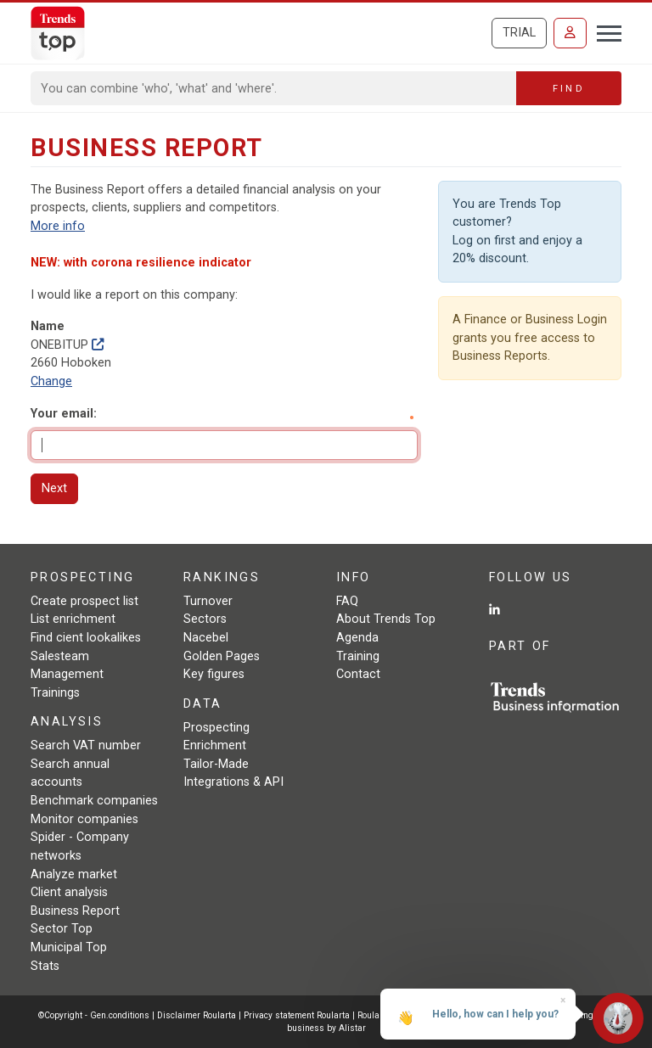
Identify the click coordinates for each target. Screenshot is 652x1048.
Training (357, 656)
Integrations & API (233, 782)
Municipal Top (69, 947)
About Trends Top (386, 619)
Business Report (75, 911)
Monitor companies (84, 819)
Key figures (213, 674)
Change (51, 381)
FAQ (347, 601)
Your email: (64, 413)
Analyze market (74, 874)
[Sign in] (570, 33)
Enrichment (214, 745)
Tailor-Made (216, 764)
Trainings (55, 693)
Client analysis (69, 892)
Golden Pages (221, 656)
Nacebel (205, 637)
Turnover (208, 601)
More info (58, 226)
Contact (358, 674)
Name (48, 326)
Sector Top (62, 929)
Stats (45, 966)
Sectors (205, 619)
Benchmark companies (94, 800)
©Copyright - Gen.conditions (93, 1015)
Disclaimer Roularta (196, 1015)
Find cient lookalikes (86, 637)
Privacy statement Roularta (297, 1015)
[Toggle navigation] (604, 31)
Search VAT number (86, 745)
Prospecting (216, 727)
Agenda (357, 637)
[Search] (274, 88)
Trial (519, 32)
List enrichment (73, 619)
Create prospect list (84, 601)
